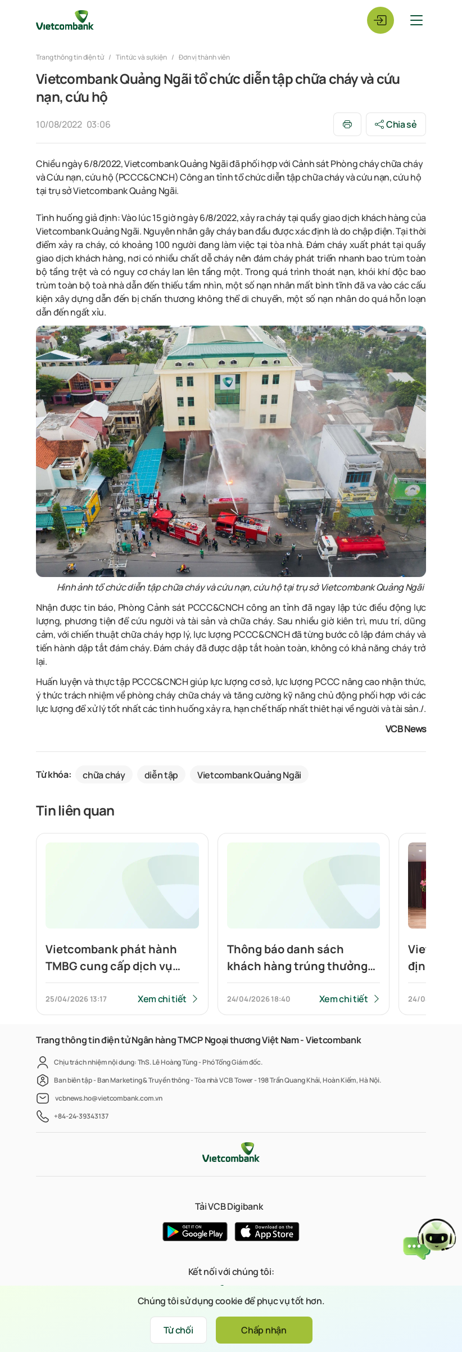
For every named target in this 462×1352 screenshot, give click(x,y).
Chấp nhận (263, 1330)
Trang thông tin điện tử (70, 57)
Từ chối (178, 1330)
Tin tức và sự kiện (141, 57)
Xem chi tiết (162, 999)
